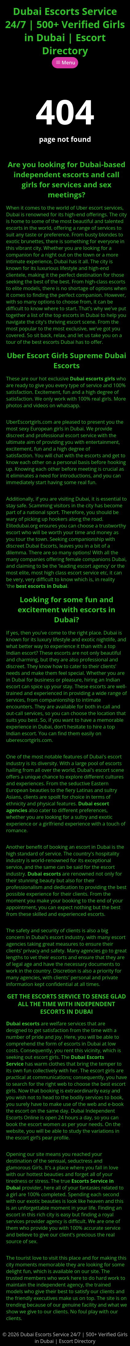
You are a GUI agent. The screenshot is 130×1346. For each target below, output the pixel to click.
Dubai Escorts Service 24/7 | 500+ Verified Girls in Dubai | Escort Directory (65, 31)
